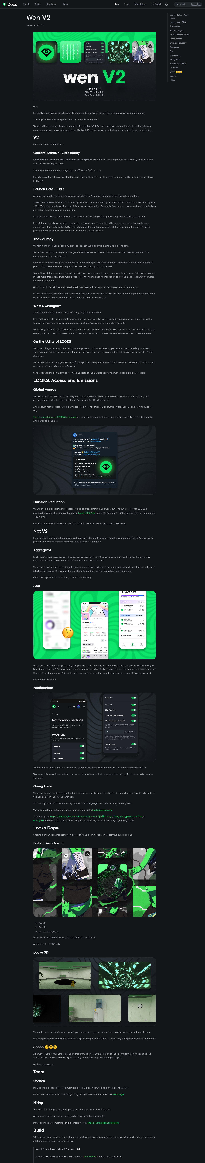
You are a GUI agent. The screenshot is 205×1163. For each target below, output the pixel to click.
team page (118, 1094)
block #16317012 (86, 513)
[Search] (188, 4)
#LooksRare (90, 1156)
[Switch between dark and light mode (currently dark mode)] (166, 4)
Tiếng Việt (118, 816)
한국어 (128, 816)
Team (126, 4)
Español (72, 816)
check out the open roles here (103, 1122)
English (53, 816)
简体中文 (62, 816)
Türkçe (108, 816)
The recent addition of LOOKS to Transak (54, 417)
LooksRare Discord (102, 810)
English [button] (156, 4)
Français (82, 816)
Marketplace (140, 4)
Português (38, 820)
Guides (37, 4)
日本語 (101, 816)
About (26, 4)
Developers (51, 4)
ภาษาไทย (137, 816)
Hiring (65, 4)
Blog (116, 4)
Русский (92, 816)
